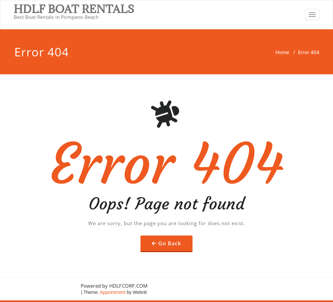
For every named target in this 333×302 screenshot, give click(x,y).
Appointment (112, 292)
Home (282, 52)
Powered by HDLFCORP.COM (114, 285)
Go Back (169, 243)
